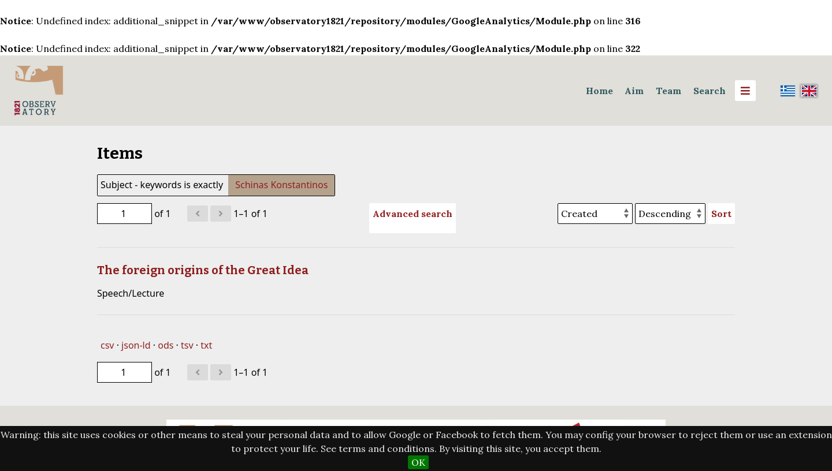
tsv (187, 345)
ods (165, 345)
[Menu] (745, 90)
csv (107, 345)
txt (206, 345)
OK (418, 462)
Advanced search (412, 213)
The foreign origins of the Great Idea (203, 270)
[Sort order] (670, 213)
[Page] (124, 213)
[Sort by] (595, 213)
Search (709, 90)
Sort (721, 213)
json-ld (135, 345)
